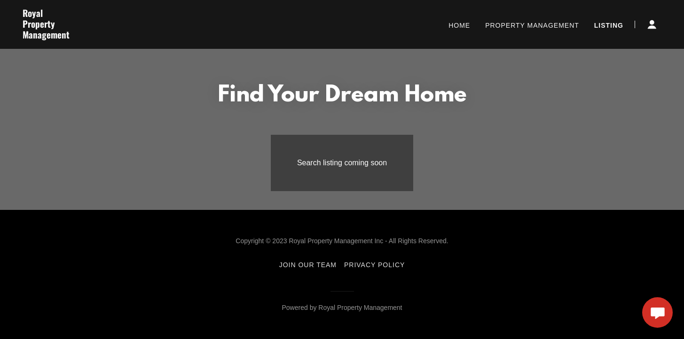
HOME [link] (459, 25)
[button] (652, 24)
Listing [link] (608, 25)
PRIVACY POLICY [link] (374, 265)
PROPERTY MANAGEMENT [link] (532, 25)
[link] (134, 36)
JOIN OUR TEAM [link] (308, 265)
